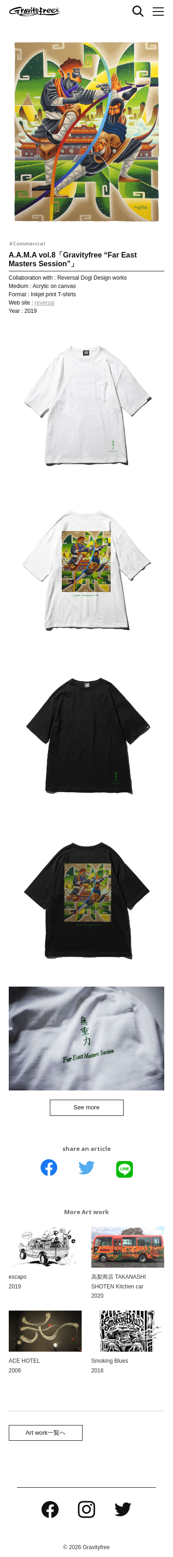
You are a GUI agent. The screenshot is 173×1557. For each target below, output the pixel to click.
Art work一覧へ (45, 1432)
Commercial (29, 243)
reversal (44, 302)
